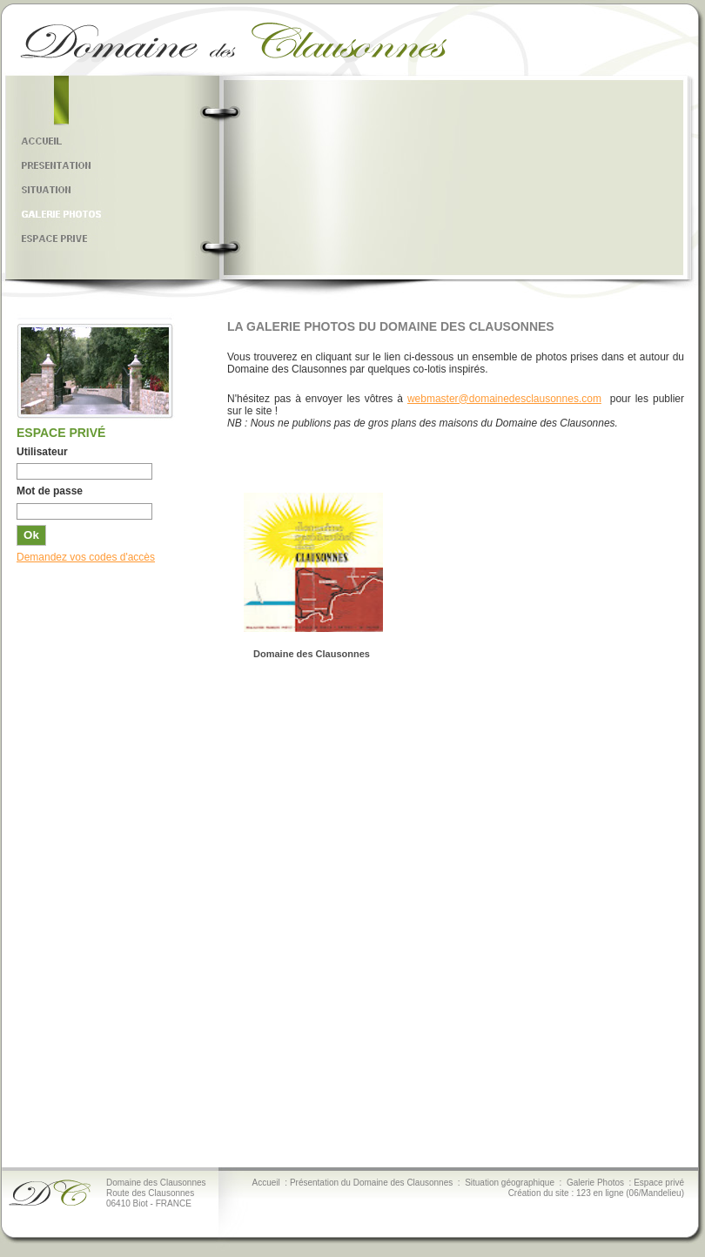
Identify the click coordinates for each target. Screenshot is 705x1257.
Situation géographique (509, 1182)
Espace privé (659, 1182)
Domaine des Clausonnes (311, 654)
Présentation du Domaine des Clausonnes (371, 1182)
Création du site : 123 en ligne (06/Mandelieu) (596, 1193)
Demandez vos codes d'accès (86, 557)
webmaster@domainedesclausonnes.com (504, 399)
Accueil (266, 1182)
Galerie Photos (595, 1182)
